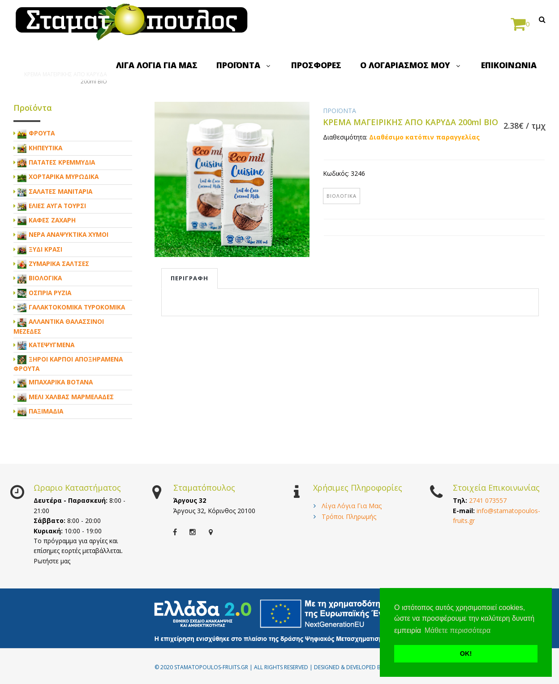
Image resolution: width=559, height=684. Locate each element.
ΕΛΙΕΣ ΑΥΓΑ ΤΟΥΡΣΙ (57, 205)
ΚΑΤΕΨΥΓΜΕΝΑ (51, 344)
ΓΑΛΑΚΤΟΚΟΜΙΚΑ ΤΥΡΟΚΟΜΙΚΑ (77, 307)
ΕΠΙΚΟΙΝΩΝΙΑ (509, 65)
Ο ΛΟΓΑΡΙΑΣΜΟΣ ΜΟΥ (411, 65)
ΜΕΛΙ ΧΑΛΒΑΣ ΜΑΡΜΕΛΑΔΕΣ (71, 396)
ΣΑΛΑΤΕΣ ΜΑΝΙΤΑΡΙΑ (60, 191)
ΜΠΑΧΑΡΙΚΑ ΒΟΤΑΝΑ (61, 382)
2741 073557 (488, 500)
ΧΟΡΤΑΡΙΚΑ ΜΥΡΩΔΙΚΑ (64, 176)
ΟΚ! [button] (466, 653)
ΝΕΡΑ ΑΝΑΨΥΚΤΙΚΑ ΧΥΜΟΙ (68, 234)
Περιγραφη (189, 278)
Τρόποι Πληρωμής (349, 516)
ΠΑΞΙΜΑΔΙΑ (46, 411)
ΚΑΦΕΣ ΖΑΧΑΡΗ (52, 220)
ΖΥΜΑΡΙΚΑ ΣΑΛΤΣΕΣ (59, 263)
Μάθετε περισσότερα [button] (458, 630)
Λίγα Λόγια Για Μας (352, 505)
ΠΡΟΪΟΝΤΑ (244, 65)
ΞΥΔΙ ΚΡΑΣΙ (45, 249)
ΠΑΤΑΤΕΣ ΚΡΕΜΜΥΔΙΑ (62, 162)
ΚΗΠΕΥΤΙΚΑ (45, 148)
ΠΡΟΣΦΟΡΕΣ (316, 65)
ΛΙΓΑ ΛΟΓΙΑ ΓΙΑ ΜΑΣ (157, 65)
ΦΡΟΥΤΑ (42, 133)
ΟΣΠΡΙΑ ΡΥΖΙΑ (50, 292)
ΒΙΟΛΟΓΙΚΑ (342, 195)
